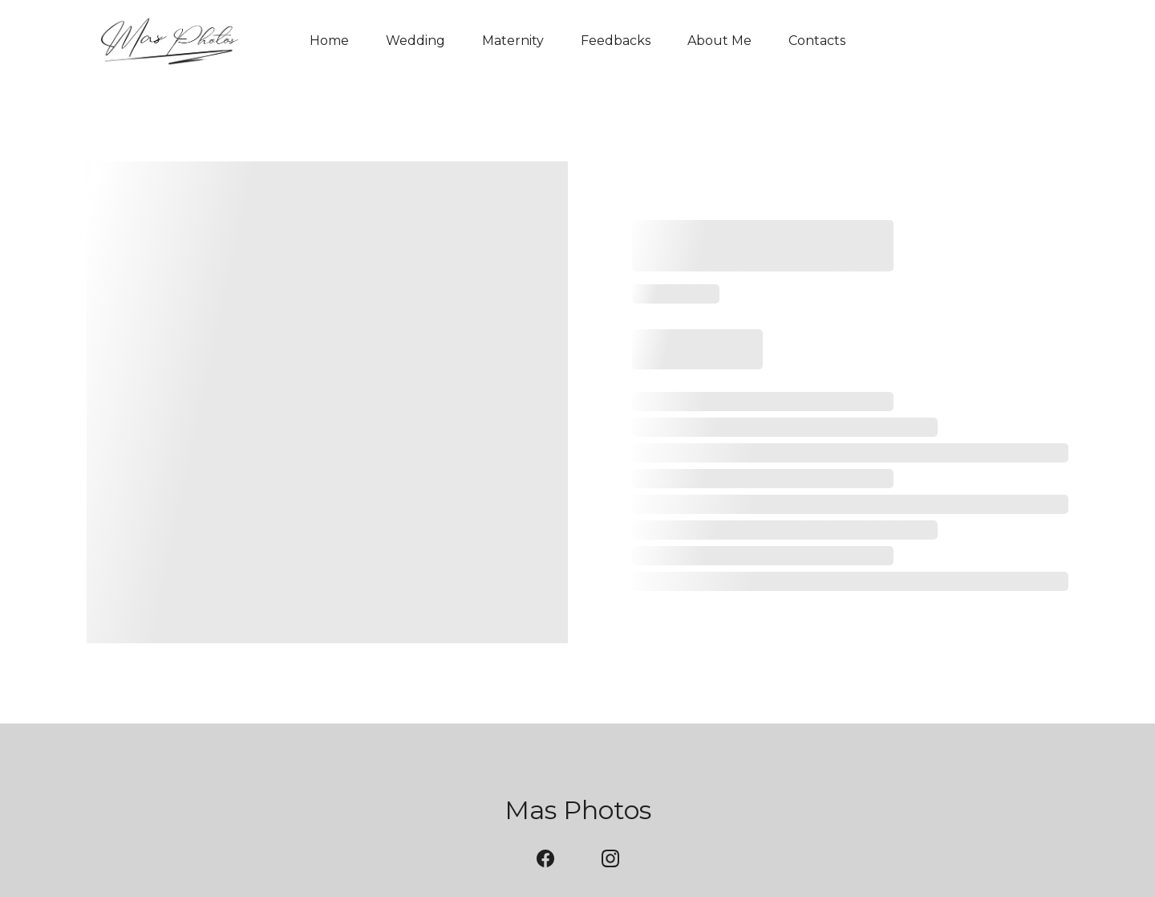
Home (329, 40)
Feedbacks (615, 40)
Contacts (816, 40)
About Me (719, 40)
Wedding (415, 40)
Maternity (513, 40)
